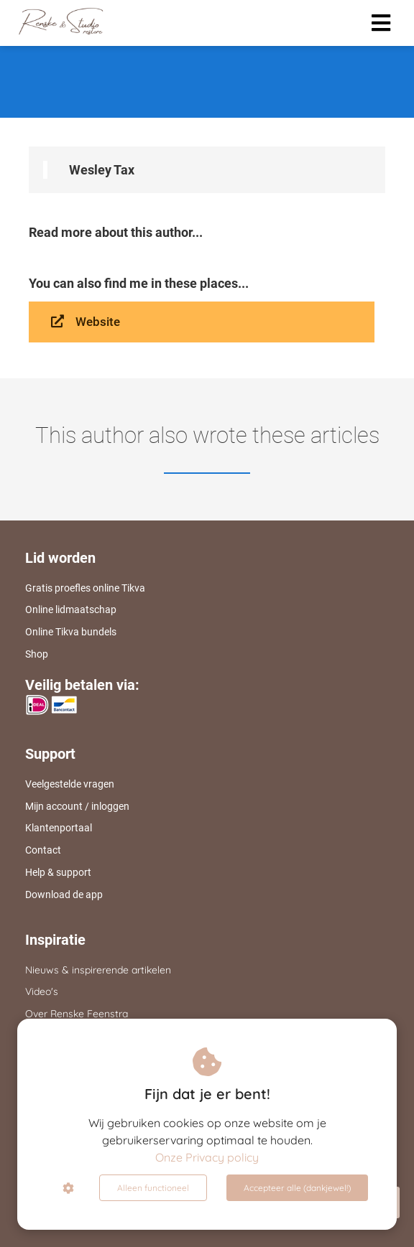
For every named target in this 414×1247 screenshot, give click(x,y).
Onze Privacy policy (207, 1157)
